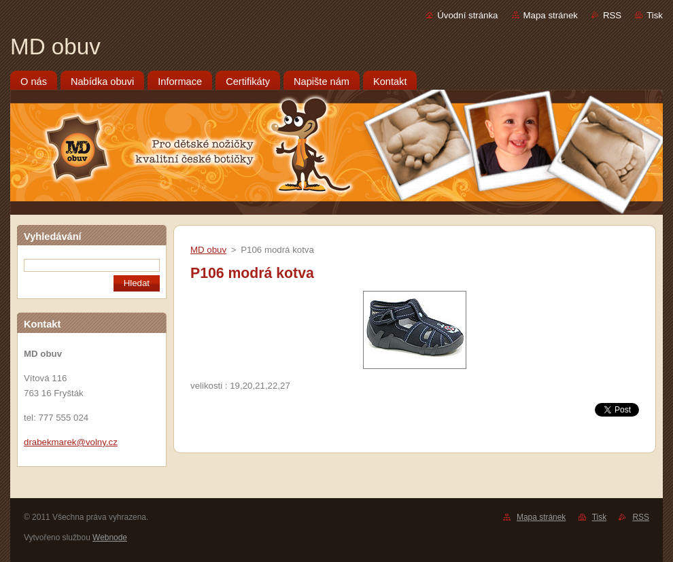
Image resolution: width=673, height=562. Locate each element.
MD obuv (208, 250)
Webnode (109, 537)
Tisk (654, 15)
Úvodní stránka (467, 15)
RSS (612, 15)
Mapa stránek (550, 15)
